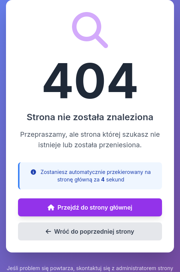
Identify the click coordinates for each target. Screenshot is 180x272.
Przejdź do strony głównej (90, 207)
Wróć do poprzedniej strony (90, 231)
